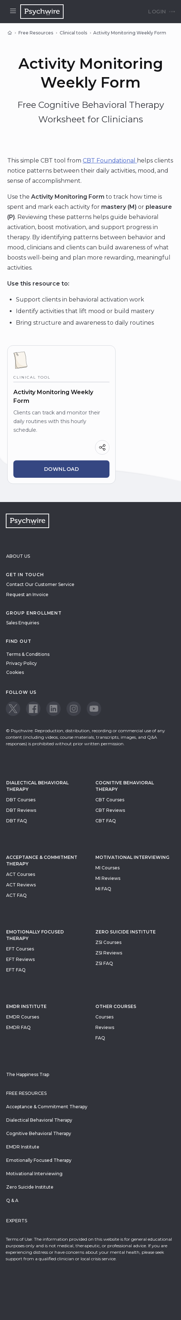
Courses (104, 1017)
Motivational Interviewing (132, 857)
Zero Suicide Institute (29, 1187)
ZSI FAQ (104, 963)
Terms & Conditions (27, 654)
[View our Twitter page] (13, 708)
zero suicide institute (125, 932)
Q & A (12, 1200)
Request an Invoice (27, 594)
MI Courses (107, 867)
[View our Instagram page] (73, 708)
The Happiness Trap (27, 1074)
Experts (16, 1220)
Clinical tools (73, 32)
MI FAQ (103, 888)
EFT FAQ (16, 970)
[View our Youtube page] (94, 708)
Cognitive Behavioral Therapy (124, 786)
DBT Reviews (21, 810)
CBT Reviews (110, 810)
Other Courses (115, 1006)
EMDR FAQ (18, 1027)
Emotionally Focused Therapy (35, 935)
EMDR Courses (22, 1017)
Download (61, 469)
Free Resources (35, 32)
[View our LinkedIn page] (53, 708)
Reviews (104, 1027)
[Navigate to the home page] (42, 11)
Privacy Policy (21, 663)
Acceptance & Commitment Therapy (41, 860)
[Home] (9, 32)
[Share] (102, 447)
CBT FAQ (105, 820)
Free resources (26, 1093)
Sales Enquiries (22, 622)
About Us (18, 556)
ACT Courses (20, 874)
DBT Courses (20, 799)
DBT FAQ (16, 820)
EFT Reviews (20, 959)
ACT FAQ (16, 895)
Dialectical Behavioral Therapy (37, 786)
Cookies (15, 672)
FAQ (100, 1038)
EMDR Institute (26, 1006)
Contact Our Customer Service (40, 584)
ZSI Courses (108, 942)
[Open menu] (13, 12)
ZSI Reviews (108, 953)
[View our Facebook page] (33, 708)
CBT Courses (109, 799)
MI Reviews (107, 878)
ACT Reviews (21, 884)
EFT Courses (20, 949)
